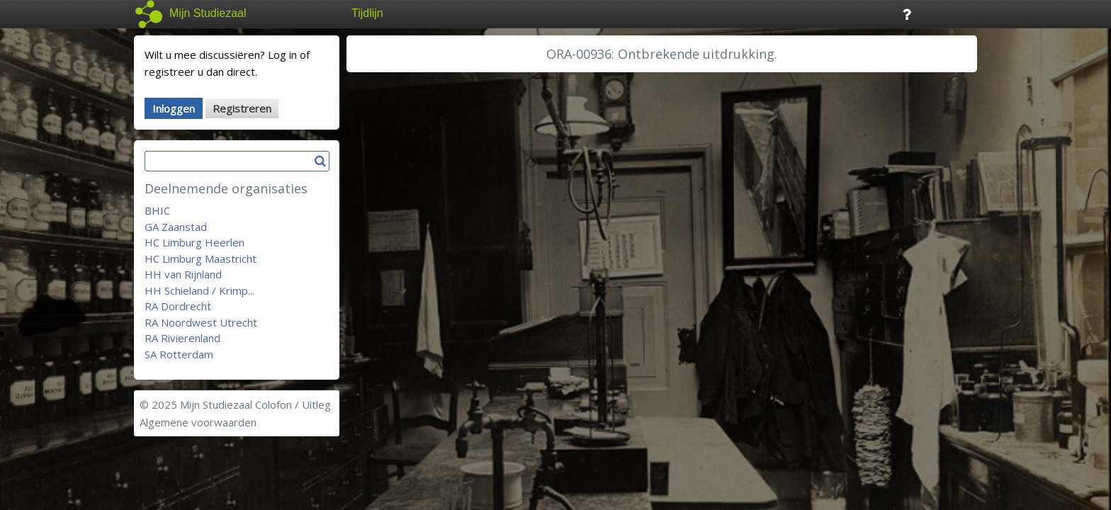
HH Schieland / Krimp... (199, 290)
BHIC (157, 210)
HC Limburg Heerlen (194, 242)
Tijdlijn (367, 13)
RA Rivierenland (182, 338)
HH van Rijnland (183, 274)
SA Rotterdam (179, 354)
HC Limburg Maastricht (200, 258)
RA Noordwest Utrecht (201, 322)
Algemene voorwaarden (198, 422)
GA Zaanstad (176, 227)
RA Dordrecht (178, 306)
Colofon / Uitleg (293, 404)
